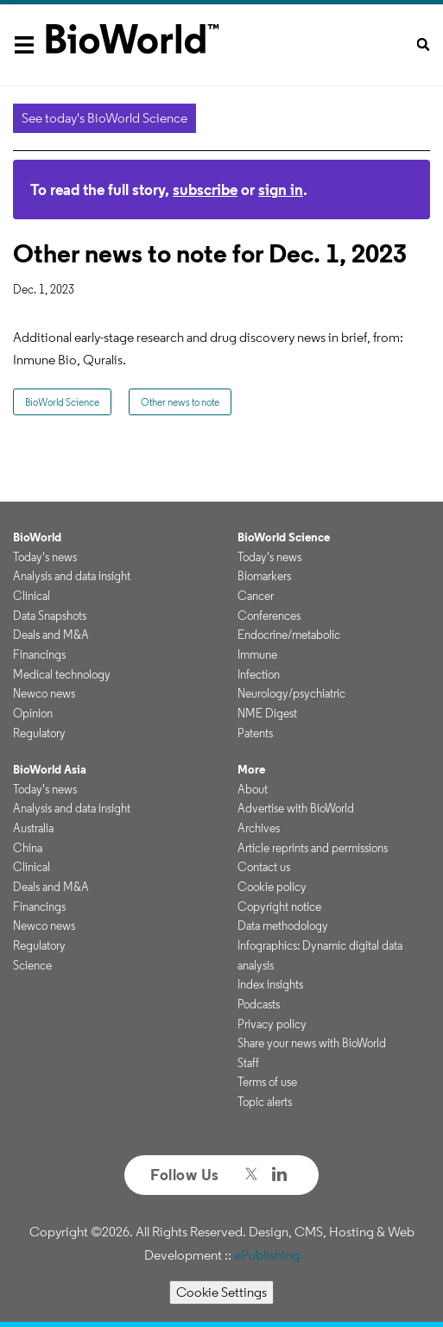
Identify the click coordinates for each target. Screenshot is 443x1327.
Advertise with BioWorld (295, 808)
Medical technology (62, 674)
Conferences (269, 615)
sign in (280, 189)
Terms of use (267, 1082)
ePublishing (267, 1255)
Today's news (45, 557)
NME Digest (267, 713)
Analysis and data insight (71, 576)
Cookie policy (272, 886)
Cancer (255, 595)
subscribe (205, 189)
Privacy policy (272, 1024)
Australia (33, 828)
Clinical (31, 595)
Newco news (44, 693)
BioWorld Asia (49, 769)
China (27, 848)
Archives (258, 828)
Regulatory (39, 733)
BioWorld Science (62, 401)
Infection (258, 674)
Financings (39, 654)
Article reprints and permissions (312, 848)
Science (32, 965)
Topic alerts (264, 1101)
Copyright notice (279, 906)
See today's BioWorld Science (104, 118)
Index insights (270, 984)
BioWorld (37, 537)
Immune (257, 654)
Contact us (263, 867)
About (252, 789)
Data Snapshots (49, 615)
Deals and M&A (51, 634)
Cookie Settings (221, 1292)
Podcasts (258, 1004)
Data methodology (282, 925)
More (251, 769)
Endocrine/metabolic (288, 634)
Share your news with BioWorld (311, 1043)
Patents (255, 733)
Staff (248, 1063)
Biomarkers (264, 576)
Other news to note (180, 401)
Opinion (33, 713)
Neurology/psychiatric (291, 693)
